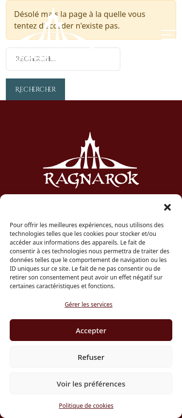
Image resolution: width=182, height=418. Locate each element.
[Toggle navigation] (168, 35)
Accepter (91, 330)
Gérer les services (89, 304)
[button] (167, 206)
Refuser (91, 357)
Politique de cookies (86, 406)
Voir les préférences (91, 383)
